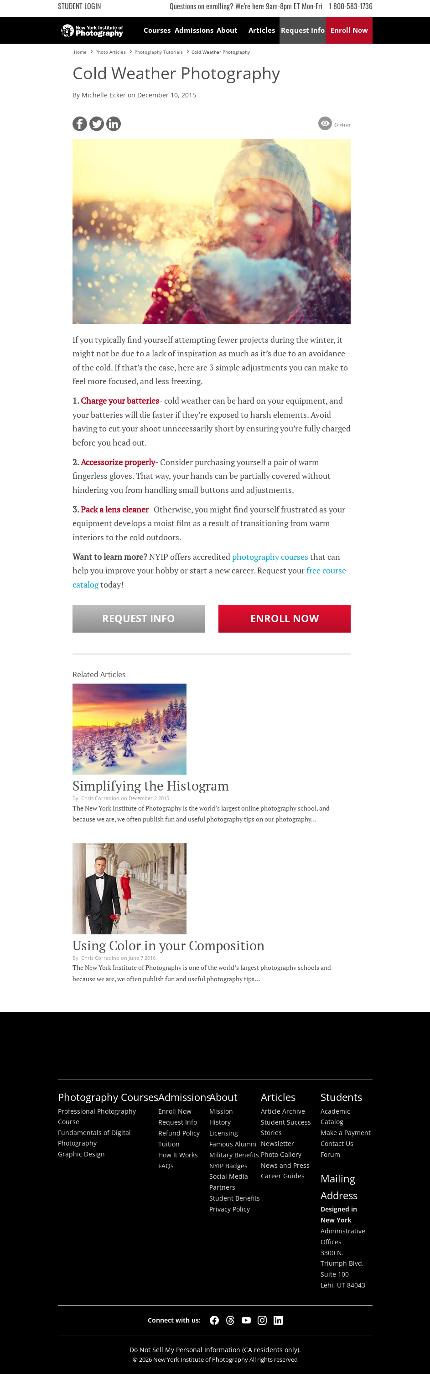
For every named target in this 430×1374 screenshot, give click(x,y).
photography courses (270, 556)
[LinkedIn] (278, 1320)
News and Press (285, 1165)
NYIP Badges (228, 1166)
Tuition (169, 1144)
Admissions (192, 30)
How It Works (178, 1155)
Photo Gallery (281, 1155)
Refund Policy (179, 1133)
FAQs (166, 1166)
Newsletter (277, 1144)
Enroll (349, 30)
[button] (80, 124)
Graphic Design (81, 1154)
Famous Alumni (233, 1144)
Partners (222, 1187)
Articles (262, 30)
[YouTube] (246, 1320)
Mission (221, 1111)
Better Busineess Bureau (212, 1045)
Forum (330, 1155)
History (220, 1122)
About (227, 30)
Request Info (138, 618)
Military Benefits (234, 1155)
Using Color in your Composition (168, 945)
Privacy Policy (229, 1209)
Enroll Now (284, 618)
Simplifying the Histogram (151, 785)
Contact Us (337, 1144)
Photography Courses (108, 1097)
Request (303, 30)
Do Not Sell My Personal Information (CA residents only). (215, 1349)
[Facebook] (214, 1320)
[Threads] (230, 1320)
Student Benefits (234, 1198)
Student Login (79, 5)
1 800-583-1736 (351, 5)
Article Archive (283, 1111)
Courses (157, 30)
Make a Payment (346, 1133)
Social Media (228, 1176)
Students (341, 1097)
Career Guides (283, 1176)
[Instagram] (262, 1320)
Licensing (223, 1133)
